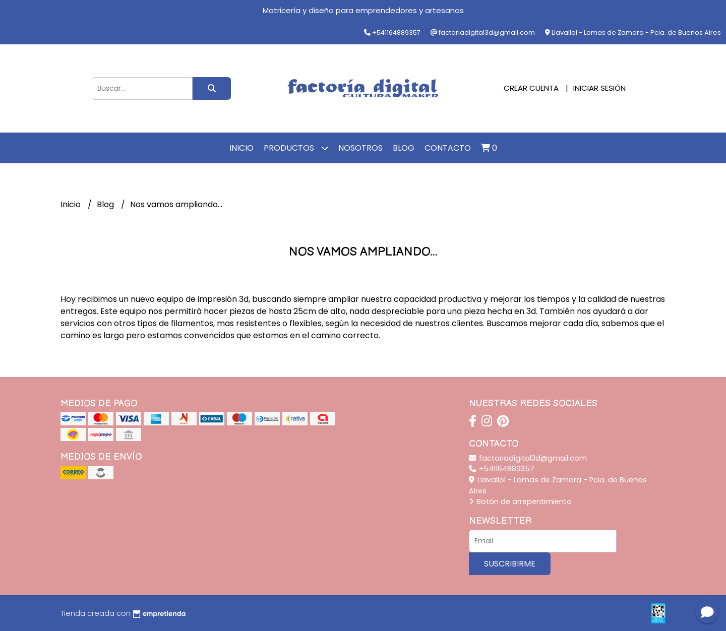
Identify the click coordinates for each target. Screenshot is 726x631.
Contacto (448, 148)
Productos (296, 148)
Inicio (241, 148)
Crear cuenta (531, 88)
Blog (403, 148)
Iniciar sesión (599, 88)
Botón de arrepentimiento (520, 501)
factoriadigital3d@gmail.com (528, 458)
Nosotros (360, 148)
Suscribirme (509, 564)
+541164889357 (501, 469)
